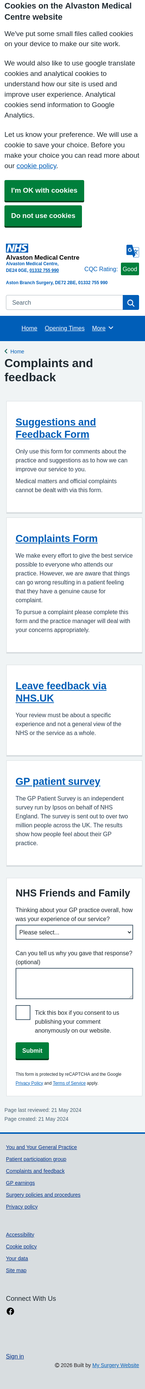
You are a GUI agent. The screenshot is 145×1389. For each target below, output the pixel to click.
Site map (16, 1270)
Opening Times (65, 328)
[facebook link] (10, 1311)
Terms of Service (69, 1083)
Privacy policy (22, 1206)
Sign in (15, 1356)
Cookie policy (21, 1246)
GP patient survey (58, 781)
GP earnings (20, 1183)
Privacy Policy (29, 1083)
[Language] (132, 251)
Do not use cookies (43, 215)
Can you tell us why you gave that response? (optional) (74, 957)
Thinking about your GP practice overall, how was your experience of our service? (74, 914)
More (103, 327)
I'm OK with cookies (44, 190)
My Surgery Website (115, 1365)
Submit (32, 1050)
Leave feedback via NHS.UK (61, 692)
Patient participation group (36, 1159)
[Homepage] (44, 252)
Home (29, 328)
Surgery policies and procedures (43, 1194)
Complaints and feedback (35, 1171)
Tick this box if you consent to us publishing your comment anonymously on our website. (77, 1021)
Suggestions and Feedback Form (56, 428)
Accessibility (20, 1234)
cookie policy (36, 165)
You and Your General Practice (41, 1147)
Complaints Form (57, 538)
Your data (17, 1258)
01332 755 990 (44, 270)
